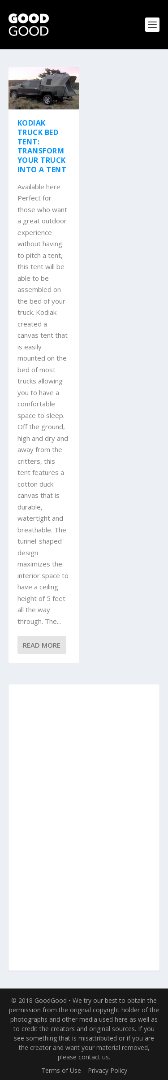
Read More (41, 644)
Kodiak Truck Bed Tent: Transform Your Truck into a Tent (42, 146)
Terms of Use (61, 1070)
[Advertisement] (84, 827)
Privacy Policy (107, 1070)
